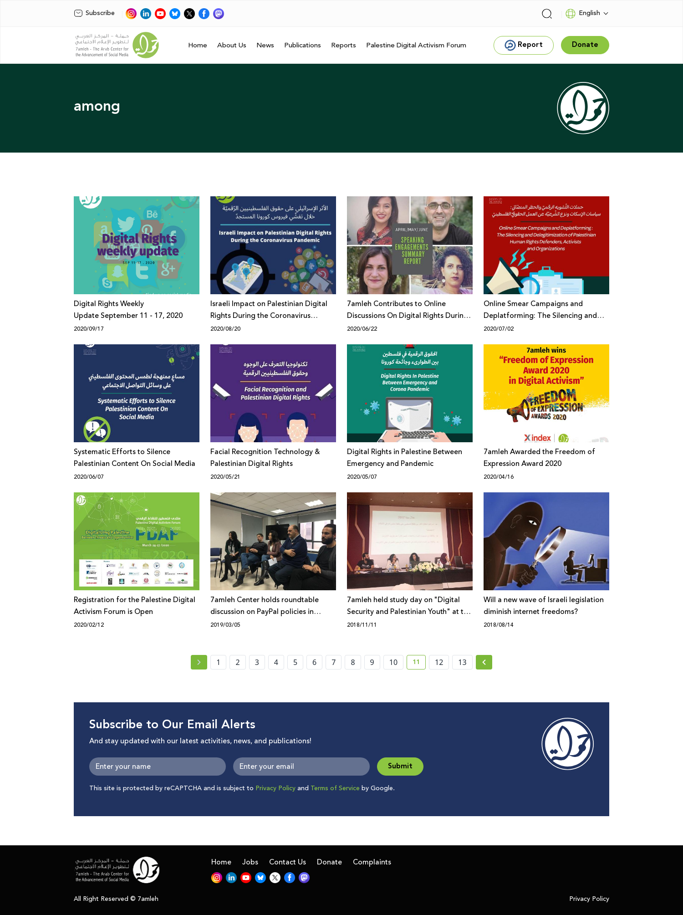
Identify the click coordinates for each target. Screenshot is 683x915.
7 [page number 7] (333, 662)
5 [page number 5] (295, 662)
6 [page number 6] (314, 662)
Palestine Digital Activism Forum (416, 45)
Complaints (372, 862)
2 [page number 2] (237, 662)
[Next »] (484, 662)
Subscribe (94, 13)
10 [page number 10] (393, 662)
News (265, 45)
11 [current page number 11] (419, 663)
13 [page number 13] (462, 662)
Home (197, 45)
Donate (329, 862)
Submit (400, 766)
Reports (343, 45)
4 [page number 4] (276, 662)
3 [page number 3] (257, 662)
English (582, 13)
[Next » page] (484, 662)
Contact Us (287, 862)
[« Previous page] (199, 662)
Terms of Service (335, 788)
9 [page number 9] (372, 662)
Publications (302, 45)
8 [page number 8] (353, 662)
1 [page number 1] (218, 662)
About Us (231, 45)
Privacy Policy (275, 788)
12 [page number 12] (439, 662)
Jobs (250, 862)
